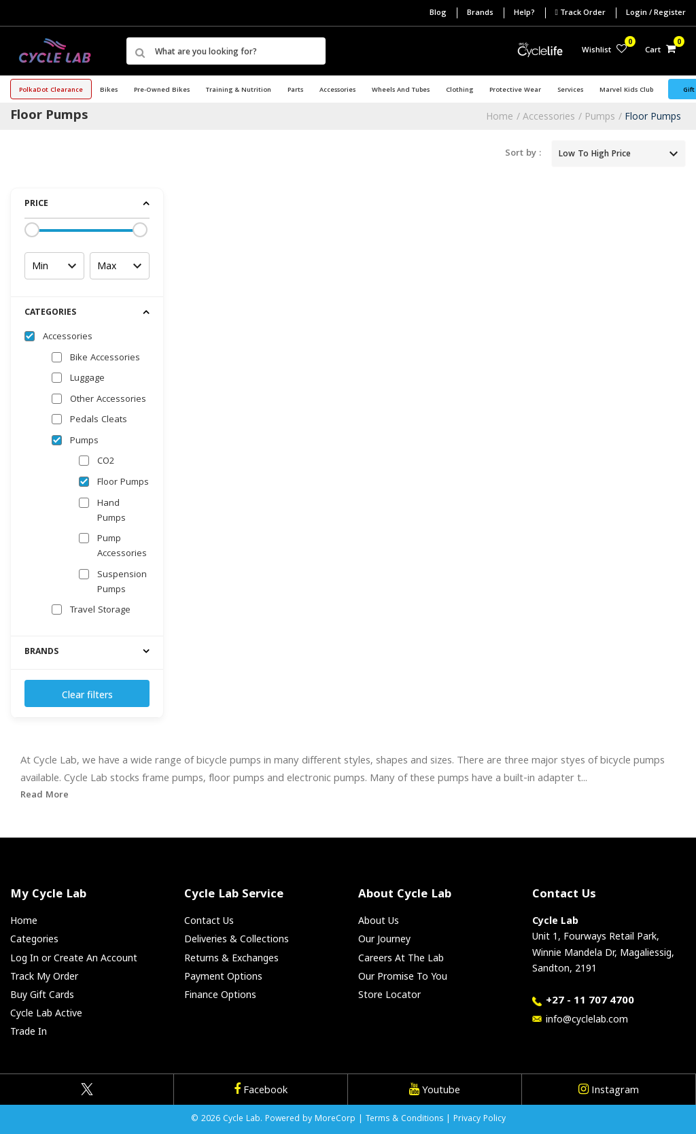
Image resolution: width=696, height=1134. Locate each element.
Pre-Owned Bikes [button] (162, 90)
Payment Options (223, 975)
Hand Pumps (111, 511)
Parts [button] (295, 90)
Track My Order (44, 975)
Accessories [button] (337, 90)
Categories (34, 938)
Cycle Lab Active (46, 1012)
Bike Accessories (105, 358)
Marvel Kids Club (626, 90)
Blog (438, 13)
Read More (44, 795)
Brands (480, 13)
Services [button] (570, 90)
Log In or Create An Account (73, 957)
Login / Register (656, 13)
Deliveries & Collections (236, 938)
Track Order (580, 12)
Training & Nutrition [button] (238, 90)
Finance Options (220, 994)
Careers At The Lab (401, 957)
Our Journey (384, 938)
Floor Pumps (653, 115)
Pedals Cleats (98, 420)
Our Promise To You (402, 975)
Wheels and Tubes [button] (401, 90)
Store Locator (389, 994)
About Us (378, 920)
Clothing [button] (459, 90)
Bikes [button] (109, 90)
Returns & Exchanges (231, 957)
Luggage (87, 378)
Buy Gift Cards (42, 994)
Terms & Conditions (404, 1119)
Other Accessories (108, 399)
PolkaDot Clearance (51, 90)
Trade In (28, 1031)
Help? (524, 13)
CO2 (105, 461)
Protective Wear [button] (515, 90)
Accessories (549, 115)
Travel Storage (100, 610)
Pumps (600, 115)
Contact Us (209, 920)
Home (499, 115)
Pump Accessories (122, 547)
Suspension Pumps (122, 583)
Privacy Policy (479, 1119)
